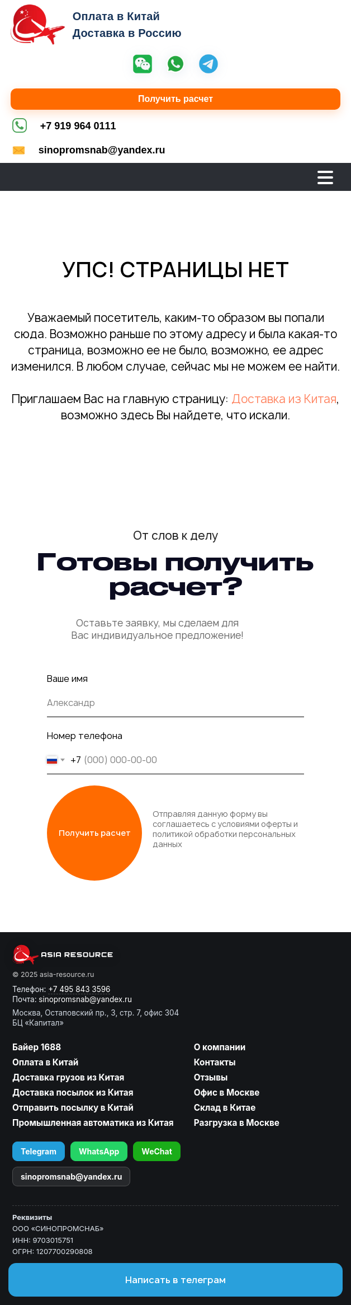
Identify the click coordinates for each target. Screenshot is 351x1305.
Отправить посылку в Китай (73, 1107)
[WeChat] (142, 65)
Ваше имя (67, 678)
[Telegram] (208, 65)
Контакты (215, 1062)
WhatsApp (99, 1151)
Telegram (38, 1151)
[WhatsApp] (175, 65)
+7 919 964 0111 (78, 126)
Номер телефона (84, 735)
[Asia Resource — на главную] (38, 24)
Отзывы (211, 1077)
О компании (220, 1047)
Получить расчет (175, 99)
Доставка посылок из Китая (73, 1092)
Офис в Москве (227, 1092)
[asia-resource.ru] (95, 954)
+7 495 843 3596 (79, 989)
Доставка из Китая (283, 398)
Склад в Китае (225, 1107)
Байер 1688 (36, 1047)
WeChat (156, 1151)
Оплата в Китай (45, 1062)
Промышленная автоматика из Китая (93, 1122)
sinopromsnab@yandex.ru (102, 150)
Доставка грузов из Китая (68, 1077)
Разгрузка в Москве (236, 1122)
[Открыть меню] (325, 177)
